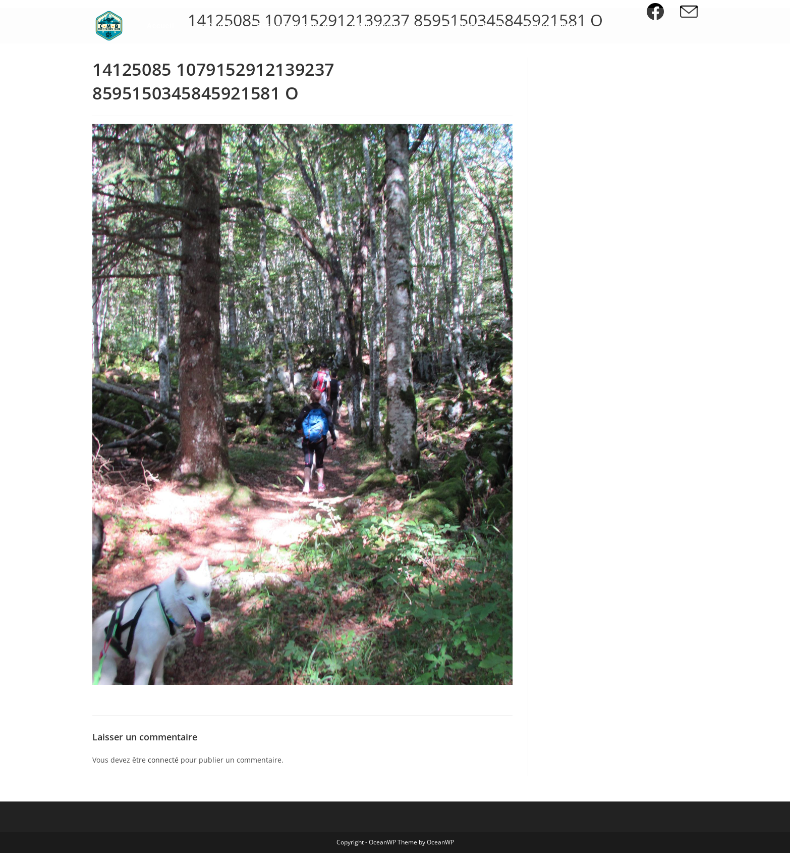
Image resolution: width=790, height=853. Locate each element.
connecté (163, 760)
